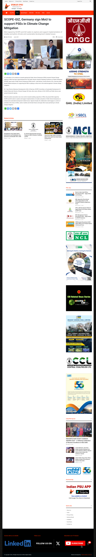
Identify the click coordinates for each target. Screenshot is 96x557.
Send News (25, 1)
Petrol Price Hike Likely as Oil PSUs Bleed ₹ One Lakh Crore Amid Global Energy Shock (53, 137)
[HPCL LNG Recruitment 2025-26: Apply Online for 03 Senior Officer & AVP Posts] (70, 210)
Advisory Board (70, 517)
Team (68, 512)
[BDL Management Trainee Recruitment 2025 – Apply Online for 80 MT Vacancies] (70, 217)
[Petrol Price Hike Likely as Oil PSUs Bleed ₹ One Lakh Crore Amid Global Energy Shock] (54, 128)
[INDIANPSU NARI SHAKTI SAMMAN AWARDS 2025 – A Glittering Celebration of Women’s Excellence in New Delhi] (79, 429)
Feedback (69, 519)
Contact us (31, 1)
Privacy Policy (19, 1)
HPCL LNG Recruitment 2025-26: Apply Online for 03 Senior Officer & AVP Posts (83, 209)
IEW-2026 (31, 12)
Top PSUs (12, 12)
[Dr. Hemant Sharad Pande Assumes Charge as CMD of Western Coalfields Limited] (33, 127)
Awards (48, 12)
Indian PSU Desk (8, 37)
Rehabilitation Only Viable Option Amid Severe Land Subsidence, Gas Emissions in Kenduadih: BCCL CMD (12, 135)
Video (43, 12)
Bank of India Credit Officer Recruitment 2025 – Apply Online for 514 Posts (83, 194)
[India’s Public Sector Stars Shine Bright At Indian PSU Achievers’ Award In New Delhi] (70, 460)
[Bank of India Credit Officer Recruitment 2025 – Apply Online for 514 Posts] (70, 194)
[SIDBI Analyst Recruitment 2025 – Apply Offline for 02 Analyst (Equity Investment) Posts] (70, 224)
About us (11, 1)
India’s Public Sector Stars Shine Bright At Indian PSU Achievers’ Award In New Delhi (83, 459)
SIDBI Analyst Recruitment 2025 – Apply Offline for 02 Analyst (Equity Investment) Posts (83, 223)
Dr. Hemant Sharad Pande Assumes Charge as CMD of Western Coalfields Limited (33, 135)
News (17, 12)
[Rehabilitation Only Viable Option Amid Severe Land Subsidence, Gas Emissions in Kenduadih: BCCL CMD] (13, 127)
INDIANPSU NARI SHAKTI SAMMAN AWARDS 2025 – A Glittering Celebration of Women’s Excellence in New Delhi (78, 440)
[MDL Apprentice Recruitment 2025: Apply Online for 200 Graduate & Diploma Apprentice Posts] (70, 201)
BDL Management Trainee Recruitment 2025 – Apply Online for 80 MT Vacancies (83, 216)
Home (6, 1)
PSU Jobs (38, 12)
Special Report (24, 12)
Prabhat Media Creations (86, 554)
